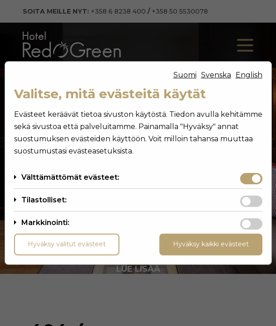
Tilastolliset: (44, 200)
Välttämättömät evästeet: (70, 177)
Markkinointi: (45, 222)
